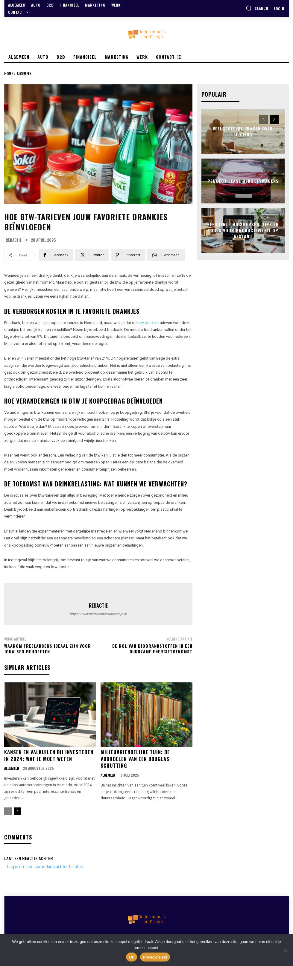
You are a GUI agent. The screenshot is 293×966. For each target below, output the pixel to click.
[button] (257, 8)
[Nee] (286, 950)
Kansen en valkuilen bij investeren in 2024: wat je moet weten (48, 755)
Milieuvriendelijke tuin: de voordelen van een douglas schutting (135, 758)
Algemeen (24, 73)
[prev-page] (8, 811)
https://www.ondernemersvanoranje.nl (98, 614)
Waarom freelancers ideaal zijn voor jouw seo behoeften (47, 649)
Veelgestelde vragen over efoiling (243, 131)
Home (8, 73)
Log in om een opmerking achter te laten (45, 865)
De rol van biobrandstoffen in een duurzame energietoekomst (152, 649)
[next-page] (17, 811)
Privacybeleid (155, 957)
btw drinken (147, 322)
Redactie (14, 240)
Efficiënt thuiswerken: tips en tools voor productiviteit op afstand (243, 230)
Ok (131, 957)
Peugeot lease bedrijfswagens (243, 180)
